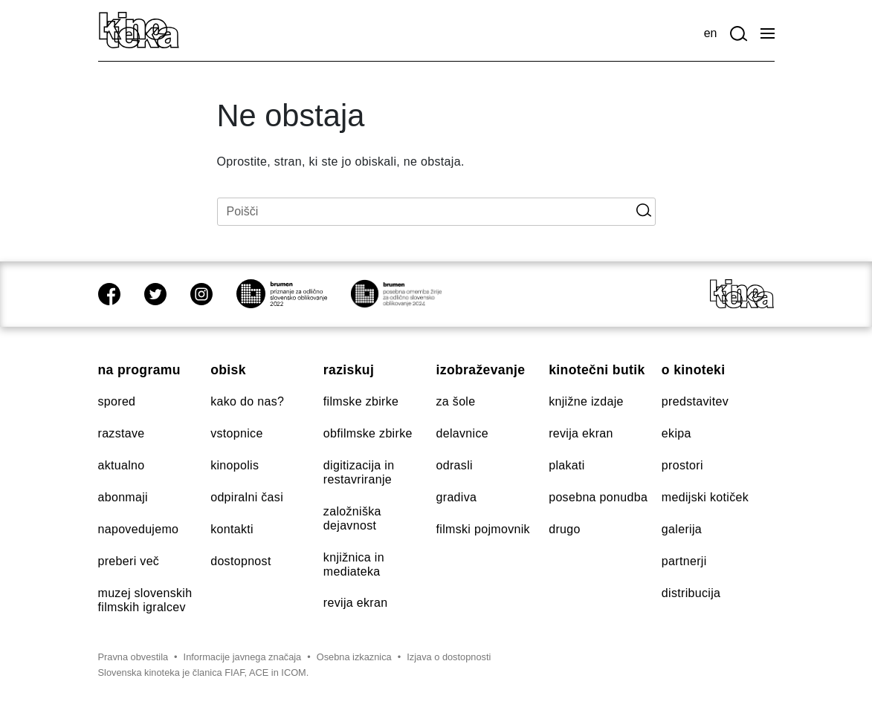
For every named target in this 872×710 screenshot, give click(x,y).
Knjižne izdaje (586, 401)
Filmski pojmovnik (483, 529)
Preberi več (129, 561)
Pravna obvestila (133, 656)
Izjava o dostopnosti (449, 656)
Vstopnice (236, 433)
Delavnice (462, 433)
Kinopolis (234, 465)
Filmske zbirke (360, 401)
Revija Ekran (355, 602)
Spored (117, 401)
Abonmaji (123, 497)
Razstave (121, 433)
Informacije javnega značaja (243, 656)
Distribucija (691, 593)
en (710, 33)
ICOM (293, 672)
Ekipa (676, 433)
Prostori (682, 465)
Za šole (456, 401)
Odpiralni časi (246, 497)
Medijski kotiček (705, 497)
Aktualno (121, 465)
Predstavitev (695, 401)
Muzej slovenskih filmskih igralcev (145, 600)
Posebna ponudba (598, 497)
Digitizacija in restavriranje (359, 472)
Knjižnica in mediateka (353, 564)
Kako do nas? (247, 401)
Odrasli (454, 465)
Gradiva (456, 497)
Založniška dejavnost (352, 518)
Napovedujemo (138, 529)
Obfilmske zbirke (368, 433)
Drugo (565, 529)
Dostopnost (240, 561)
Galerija (682, 529)
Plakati (567, 465)
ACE (258, 672)
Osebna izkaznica (354, 656)
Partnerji (684, 561)
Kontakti (231, 529)
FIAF (234, 672)
